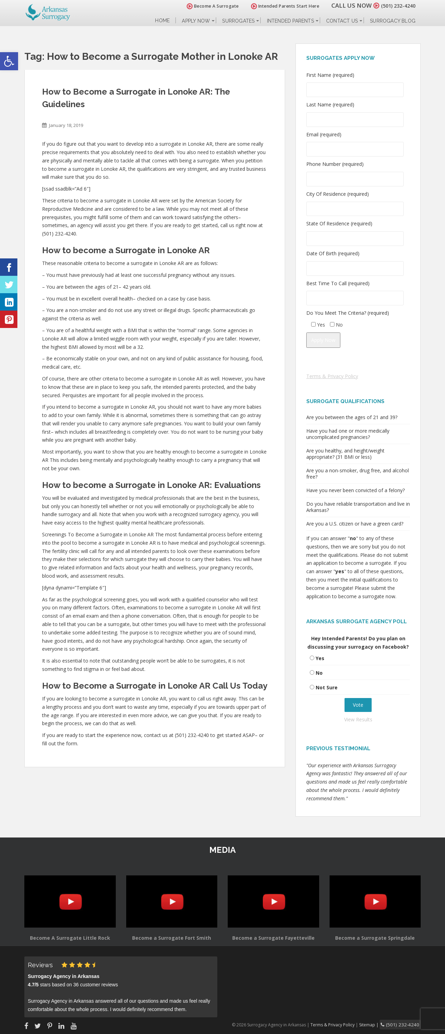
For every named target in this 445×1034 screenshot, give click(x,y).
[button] (9, 61)
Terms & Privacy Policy (332, 376)
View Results (358, 719)
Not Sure (327, 687)
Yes (320, 658)
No (319, 673)
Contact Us (342, 21)
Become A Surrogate (205, 6)
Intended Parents (290, 21)
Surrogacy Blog (392, 21)
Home (162, 20)
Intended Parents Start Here (277, 6)
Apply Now (196, 21)
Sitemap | (377, 1024)
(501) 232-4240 (394, 5)
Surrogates (238, 21)
